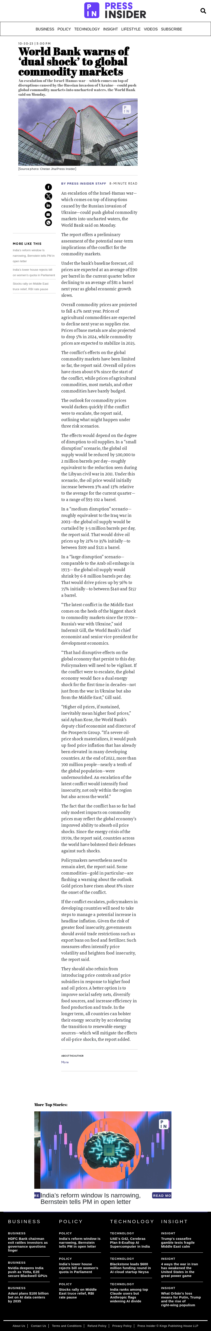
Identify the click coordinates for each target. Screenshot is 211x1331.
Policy (64, 29)
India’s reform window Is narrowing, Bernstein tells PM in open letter (34, 255)
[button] (35, 1211)
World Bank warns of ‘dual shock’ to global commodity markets (73, 61)
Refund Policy (97, 1326)
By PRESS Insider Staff (83, 183)
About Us (19, 1326)
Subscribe (171, 29)
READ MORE (158, 1195)
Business (45, 29)
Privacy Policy (122, 1326)
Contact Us (38, 1326)
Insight (110, 29)
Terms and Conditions (67, 1326)
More (65, 1062)
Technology (87, 29)
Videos (151, 29)
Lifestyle (131, 29)
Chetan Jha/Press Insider (57, 169)
